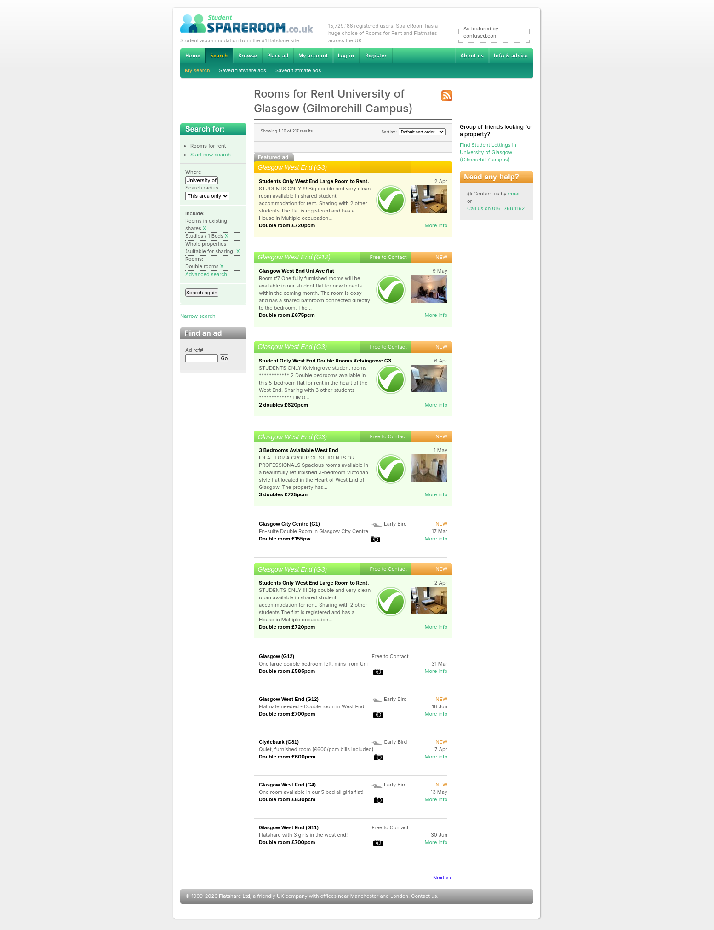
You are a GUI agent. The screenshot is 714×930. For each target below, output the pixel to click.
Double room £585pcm (287, 671)
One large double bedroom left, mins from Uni (313, 663)
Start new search (210, 154)
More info (435, 225)
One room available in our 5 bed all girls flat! (311, 792)
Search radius (201, 187)
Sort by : (413, 131)
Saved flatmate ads (298, 70)
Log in (346, 55)
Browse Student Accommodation (247, 55)
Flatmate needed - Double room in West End (311, 706)
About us (472, 55)
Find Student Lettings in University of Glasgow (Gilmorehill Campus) (488, 152)
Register (376, 55)
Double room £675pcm (287, 315)
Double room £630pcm (287, 799)
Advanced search (206, 274)
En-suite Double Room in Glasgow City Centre (313, 531)
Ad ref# (194, 350)
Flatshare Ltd (234, 896)
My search (197, 70)
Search (219, 55)
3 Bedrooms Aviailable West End (298, 450)
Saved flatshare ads (242, 70)
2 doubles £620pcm (283, 405)
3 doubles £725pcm (283, 494)
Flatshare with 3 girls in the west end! (303, 835)
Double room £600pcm (287, 756)
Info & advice (511, 55)
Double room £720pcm (287, 225)
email (514, 193)
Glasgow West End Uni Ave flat (296, 271)
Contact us (424, 896)
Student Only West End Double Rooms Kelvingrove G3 (325, 360)
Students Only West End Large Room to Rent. (314, 181)
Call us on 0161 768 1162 (496, 208)
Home (192, 55)
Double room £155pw (285, 538)
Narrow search (197, 316)
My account (313, 55)
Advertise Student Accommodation (277, 55)
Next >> (442, 877)
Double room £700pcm (287, 714)
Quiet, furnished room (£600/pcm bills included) (316, 749)
